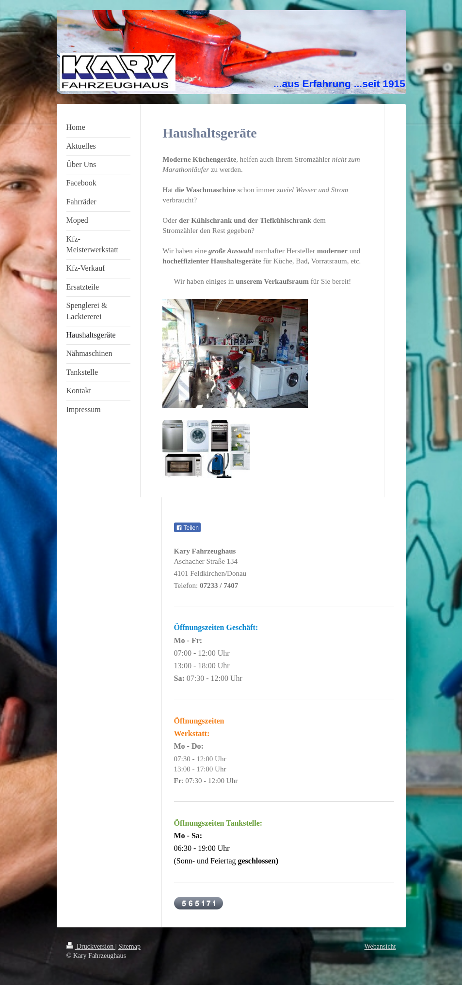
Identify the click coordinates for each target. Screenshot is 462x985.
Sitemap (129, 946)
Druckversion (90, 946)
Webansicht (380, 946)
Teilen (187, 527)
